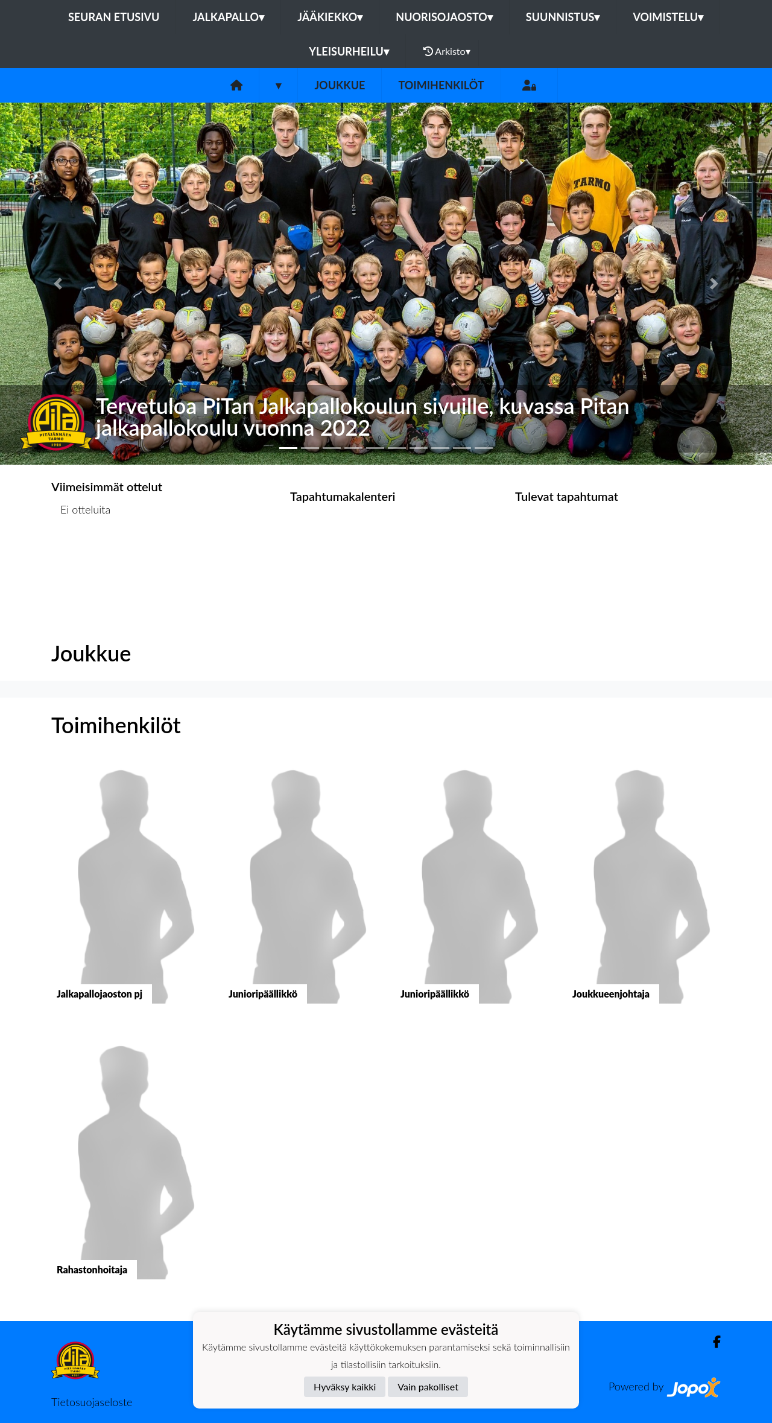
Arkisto (446, 51)
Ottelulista (81, 556)
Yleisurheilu (348, 51)
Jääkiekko (329, 17)
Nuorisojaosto (444, 17)
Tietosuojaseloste (91, 1402)
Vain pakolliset (427, 1386)
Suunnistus (563, 17)
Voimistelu (668, 17)
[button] (58, 284)
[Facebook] (712, 1341)
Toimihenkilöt (441, 85)
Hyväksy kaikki (345, 1386)
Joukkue (339, 85)
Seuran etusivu (114, 17)
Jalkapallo (228, 17)
